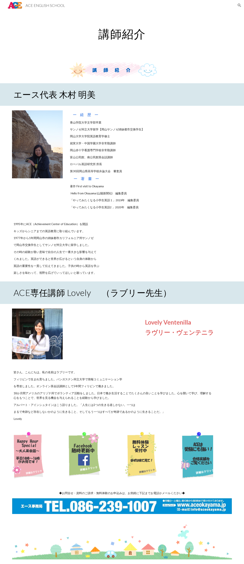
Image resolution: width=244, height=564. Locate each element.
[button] (239, 5)
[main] (122, 34)
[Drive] (103, 332)
